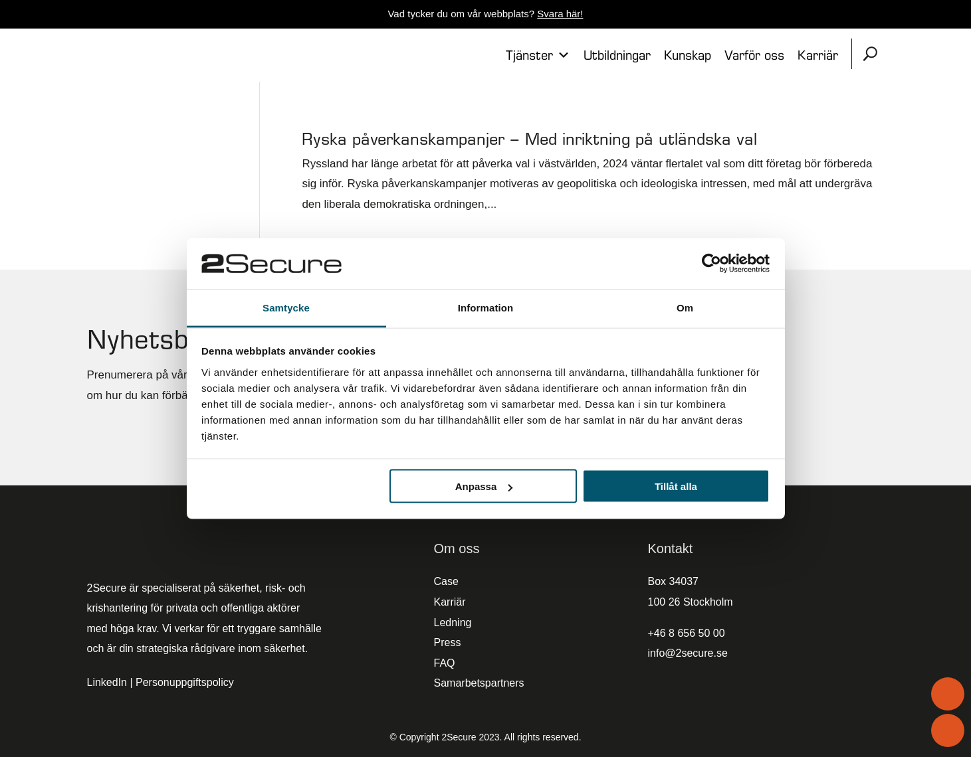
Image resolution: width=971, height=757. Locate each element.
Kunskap (687, 55)
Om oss (457, 548)
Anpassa (484, 486)
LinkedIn (107, 682)
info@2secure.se (688, 653)
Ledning (453, 622)
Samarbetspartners (479, 683)
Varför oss (754, 55)
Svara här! (560, 13)
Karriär (818, 55)
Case (446, 581)
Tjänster (538, 55)
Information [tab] (486, 307)
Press (447, 642)
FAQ (444, 663)
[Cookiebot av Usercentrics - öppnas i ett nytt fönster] (711, 264)
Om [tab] (685, 307)
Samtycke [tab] (286, 307)
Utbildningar (617, 55)
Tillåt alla (676, 486)
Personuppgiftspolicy (185, 682)
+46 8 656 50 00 (686, 633)
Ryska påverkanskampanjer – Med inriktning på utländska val (529, 138)
